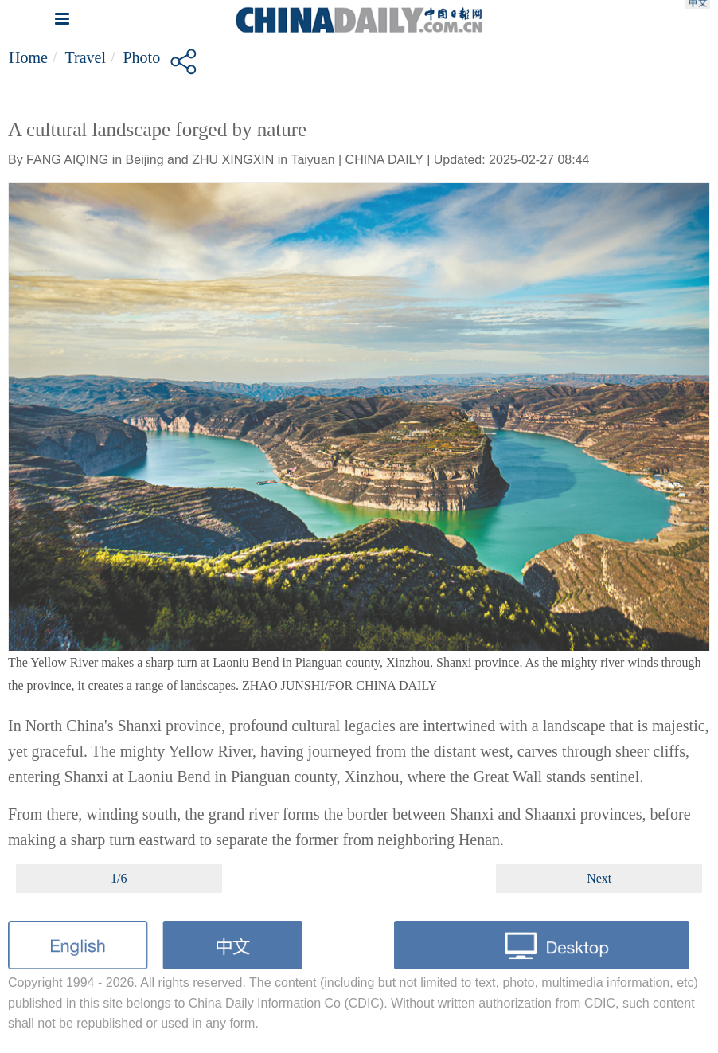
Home (28, 57)
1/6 (119, 878)
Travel (84, 57)
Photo (142, 57)
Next (599, 878)
